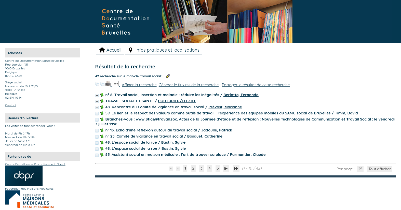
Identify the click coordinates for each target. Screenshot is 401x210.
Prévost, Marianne (225, 106)
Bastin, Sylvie (173, 142)
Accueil (114, 50)
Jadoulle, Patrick (216, 130)
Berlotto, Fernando (241, 94)
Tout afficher (379, 169)
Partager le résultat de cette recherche (256, 84)
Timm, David (346, 113)
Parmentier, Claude (248, 154)
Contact (10, 105)
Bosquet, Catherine (204, 136)
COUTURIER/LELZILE (177, 100)
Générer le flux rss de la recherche (189, 84)
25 (360, 169)
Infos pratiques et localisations (167, 50)
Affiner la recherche (139, 84)
